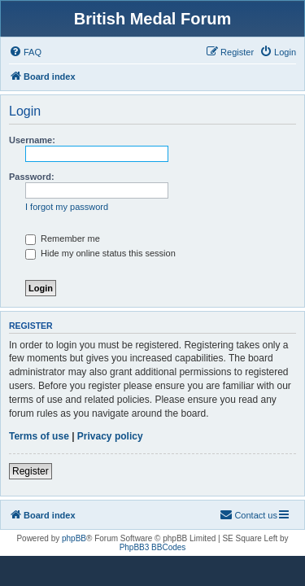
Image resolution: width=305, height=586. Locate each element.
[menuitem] (25, 52)
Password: (31, 176)
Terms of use (39, 436)
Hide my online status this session (100, 253)
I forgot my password (66, 207)
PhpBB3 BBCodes (153, 547)
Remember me (62, 238)
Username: (32, 140)
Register (30, 471)
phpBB (74, 538)
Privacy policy (110, 436)
